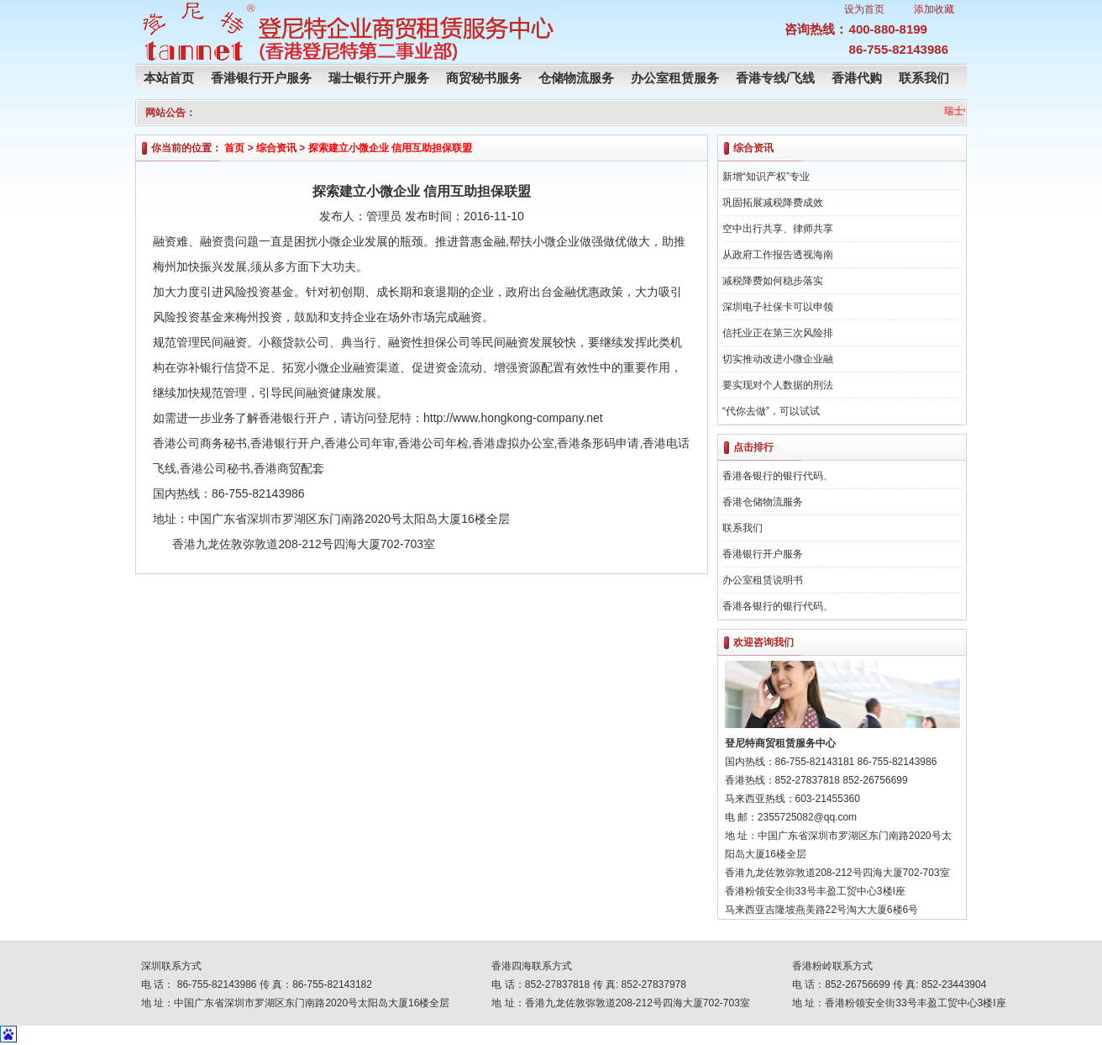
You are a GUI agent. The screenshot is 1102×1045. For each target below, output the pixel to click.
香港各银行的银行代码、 (777, 476)
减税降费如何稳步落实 (772, 281)
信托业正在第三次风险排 (777, 333)
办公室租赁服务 (675, 78)
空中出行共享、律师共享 (777, 229)
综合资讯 (276, 148)
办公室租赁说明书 (762, 580)
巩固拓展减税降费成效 (772, 202)
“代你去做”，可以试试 (771, 411)
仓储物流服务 (576, 78)
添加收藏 (934, 9)
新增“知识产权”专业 (766, 176)
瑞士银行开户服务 (378, 78)
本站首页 (169, 78)
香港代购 (857, 78)
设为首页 (864, 9)
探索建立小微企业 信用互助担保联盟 (390, 148)
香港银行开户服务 (261, 78)
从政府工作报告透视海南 (777, 255)
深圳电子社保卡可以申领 (777, 307)
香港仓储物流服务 (762, 502)
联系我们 (924, 78)
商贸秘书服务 (484, 78)
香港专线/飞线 (775, 78)
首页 (234, 148)
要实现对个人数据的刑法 (777, 385)
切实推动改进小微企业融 (777, 359)
